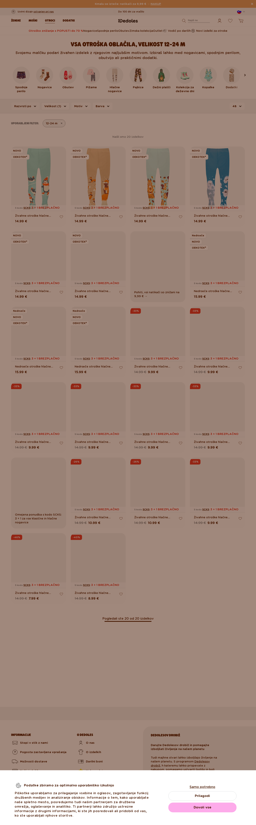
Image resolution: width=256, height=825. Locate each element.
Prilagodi (202, 796)
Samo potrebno (202, 787)
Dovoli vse (202, 807)
